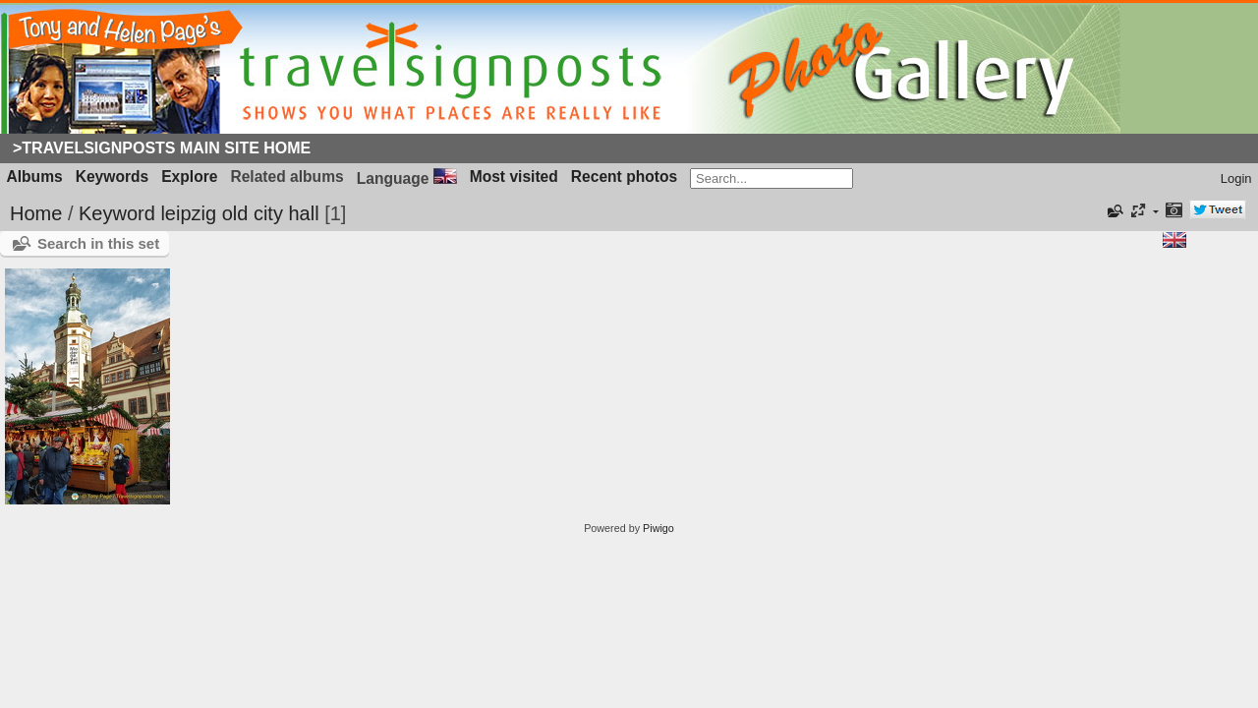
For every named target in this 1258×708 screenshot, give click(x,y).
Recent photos (624, 176)
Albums (35, 176)
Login (1236, 178)
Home (36, 213)
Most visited (514, 176)
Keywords (112, 176)
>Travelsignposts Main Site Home (162, 148)
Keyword (117, 213)
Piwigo (658, 528)
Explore (189, 176)
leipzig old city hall (239, 213)
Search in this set (98, 243)
